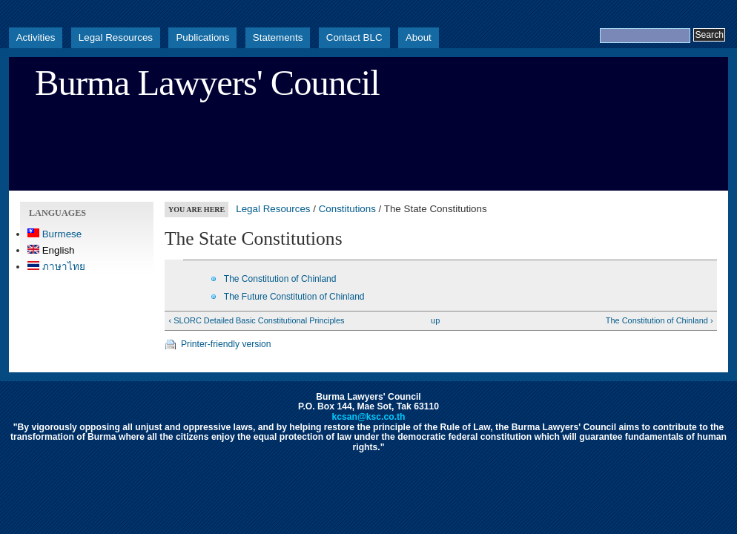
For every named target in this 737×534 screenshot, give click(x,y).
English (51, 250)
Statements (278, 37)
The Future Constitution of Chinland (294, 296)
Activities (36, 37)
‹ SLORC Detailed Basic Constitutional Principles (256, 320)
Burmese (54, 234)
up (435, 320)
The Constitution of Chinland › (659, 320)
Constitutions (347, 208)
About (419, 37)
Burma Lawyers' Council (207, 83)
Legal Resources (116, 37)
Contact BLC (354, 37)
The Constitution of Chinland (280, 279)
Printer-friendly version (226, 344)
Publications (202, 37)
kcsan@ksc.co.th (368, 417)
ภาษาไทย (56, 266)
